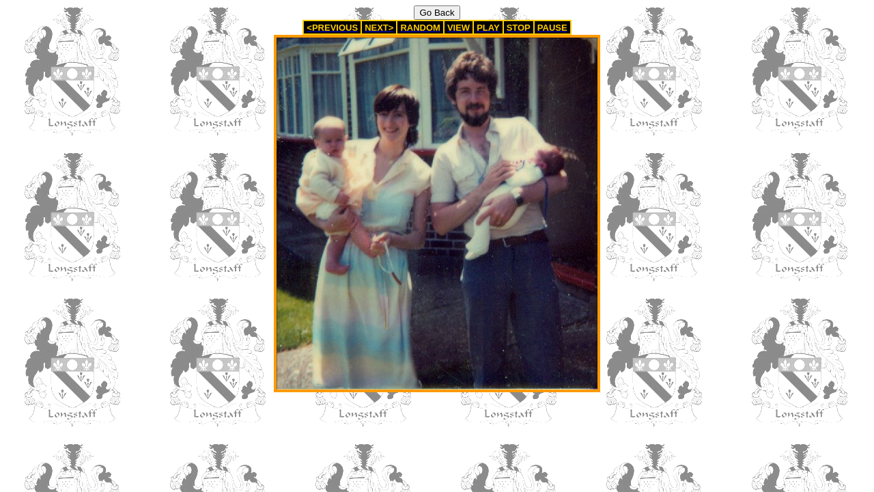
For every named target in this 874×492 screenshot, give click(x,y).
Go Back (436, 13)
